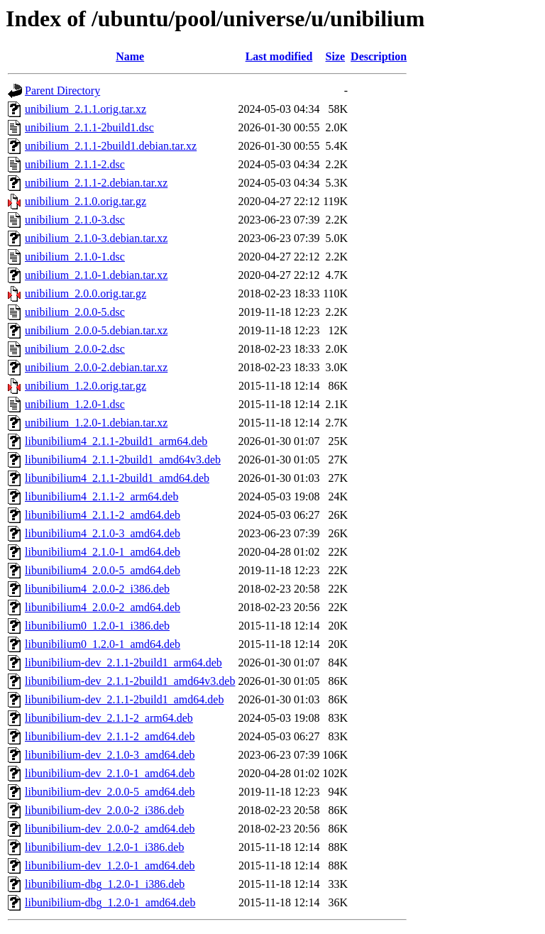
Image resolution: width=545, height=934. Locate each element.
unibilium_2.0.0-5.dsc (75, 312)
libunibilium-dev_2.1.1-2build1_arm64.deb (123, 662)
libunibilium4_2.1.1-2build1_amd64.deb (117, 478)
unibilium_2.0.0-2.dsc (75, 349)
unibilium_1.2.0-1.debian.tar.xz (96, 423)
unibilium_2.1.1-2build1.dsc (89, 127)
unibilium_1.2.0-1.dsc (75, 404)
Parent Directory (62, 90)
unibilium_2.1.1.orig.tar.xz (85, 109)
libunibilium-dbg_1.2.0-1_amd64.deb (110, 902)
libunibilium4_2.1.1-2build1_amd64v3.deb (123, 460)
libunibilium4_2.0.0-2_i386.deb (97, 589)
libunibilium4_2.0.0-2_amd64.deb (102, 607)
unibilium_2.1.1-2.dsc (75, 164)
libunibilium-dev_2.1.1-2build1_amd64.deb (124, 699)
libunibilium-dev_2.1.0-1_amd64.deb (110, 773)
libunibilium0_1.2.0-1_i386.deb (97, 626)
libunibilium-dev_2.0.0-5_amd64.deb (110, 792)
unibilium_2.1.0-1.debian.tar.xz (96, 275)
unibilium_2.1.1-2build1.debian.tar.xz (111, 146)
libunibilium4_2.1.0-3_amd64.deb (102, 533)
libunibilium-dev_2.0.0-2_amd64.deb (110, 829)
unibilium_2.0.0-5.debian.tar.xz (96, 330)
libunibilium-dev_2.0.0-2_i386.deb (104, 810)
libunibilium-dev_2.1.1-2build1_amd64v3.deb (130, 681)
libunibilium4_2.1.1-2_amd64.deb (102, 515)
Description (379, 56)
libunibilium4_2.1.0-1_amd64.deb (102, 552)
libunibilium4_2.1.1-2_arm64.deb (101, 496)
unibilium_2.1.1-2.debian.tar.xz (96, 183)
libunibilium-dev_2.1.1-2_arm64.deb (109, 718)
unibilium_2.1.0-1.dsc (75, 257)
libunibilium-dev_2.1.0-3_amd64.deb (110, 755)
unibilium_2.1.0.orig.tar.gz (85, 201)
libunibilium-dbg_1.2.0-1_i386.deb (105, 884)
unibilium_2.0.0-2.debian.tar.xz (96, 367)
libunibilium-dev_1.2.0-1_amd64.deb (110, 865)
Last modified (279, 56)
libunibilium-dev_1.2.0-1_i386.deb (104, 847)
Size (336, 56)
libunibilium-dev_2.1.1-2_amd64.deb (110, 736)
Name (130, 56)
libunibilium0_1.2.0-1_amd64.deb (102, 644)
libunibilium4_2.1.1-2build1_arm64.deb (116, 441)
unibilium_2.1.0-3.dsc (75, 220)
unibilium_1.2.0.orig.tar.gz (85, 386)
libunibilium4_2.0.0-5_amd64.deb (102, 570)
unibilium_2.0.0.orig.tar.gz (85, 293)
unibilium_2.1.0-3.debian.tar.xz (96, 238)
